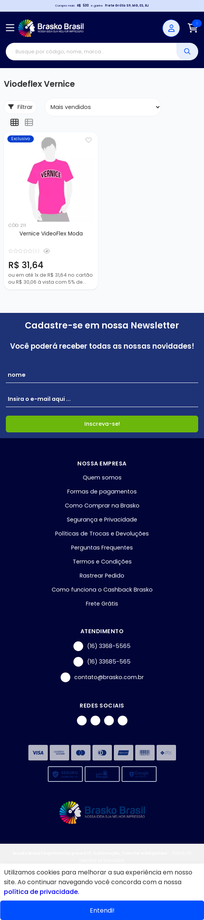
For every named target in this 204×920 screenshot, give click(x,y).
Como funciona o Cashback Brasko (102, 589)
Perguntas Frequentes (102, 547)
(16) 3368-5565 (102, 646)
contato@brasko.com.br (102, 677)
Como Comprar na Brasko (102, 505)
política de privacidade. (41, 891)
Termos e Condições (102, 561)
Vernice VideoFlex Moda (51, 233)
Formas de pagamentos (102, 491)
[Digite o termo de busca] (91, 51)
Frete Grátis (102, 603)
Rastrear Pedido (102, 575)
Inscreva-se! (102, 424)
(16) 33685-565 (102, 662)
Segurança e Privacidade (102, 519)
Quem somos (102, 477)
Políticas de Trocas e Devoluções (102, 533)
